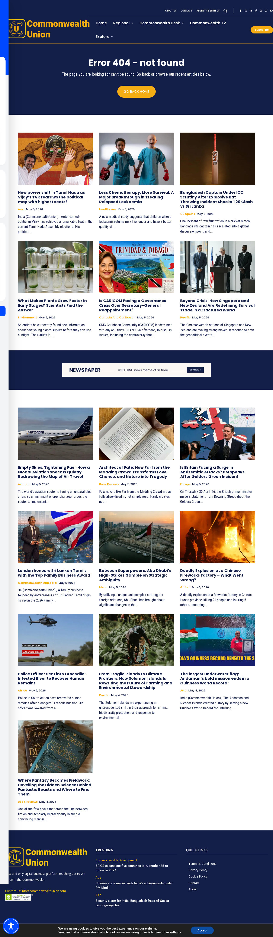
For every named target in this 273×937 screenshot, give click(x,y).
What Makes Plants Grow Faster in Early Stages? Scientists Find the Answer (52, 305)
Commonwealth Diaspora (37, 583)
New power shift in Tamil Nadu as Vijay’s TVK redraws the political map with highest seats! (51, 197)
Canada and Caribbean (117, 317)
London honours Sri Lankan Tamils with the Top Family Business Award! (55, 573)
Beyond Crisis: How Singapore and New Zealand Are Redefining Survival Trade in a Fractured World (217, 305)
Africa (22, 691)
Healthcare (107, 209)
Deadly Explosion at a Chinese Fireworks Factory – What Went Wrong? (211, 575)
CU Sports (187, 214)
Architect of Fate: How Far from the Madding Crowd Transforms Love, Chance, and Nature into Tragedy (134, 472)
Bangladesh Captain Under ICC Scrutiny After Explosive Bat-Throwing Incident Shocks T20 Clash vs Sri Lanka (216, 199)
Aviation (24, 484)
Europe (185, 484)
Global (185, 587)
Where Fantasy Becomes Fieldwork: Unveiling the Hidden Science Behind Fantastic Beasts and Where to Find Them (54, 787)
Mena (103, 587)
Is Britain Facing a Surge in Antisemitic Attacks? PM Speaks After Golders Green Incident (212, 472)
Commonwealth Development (116, 860)
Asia (21, 209)
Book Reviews (109, 484)
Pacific (185, 317)
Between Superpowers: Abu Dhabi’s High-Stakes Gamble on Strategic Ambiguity (135, 575)
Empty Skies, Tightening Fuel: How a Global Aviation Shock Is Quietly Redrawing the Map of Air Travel (54, 472)
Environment (27, 317)
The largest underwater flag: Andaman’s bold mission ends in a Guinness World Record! (214, 678)
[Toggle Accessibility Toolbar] (11, 926)
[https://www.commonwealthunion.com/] (43, 28)
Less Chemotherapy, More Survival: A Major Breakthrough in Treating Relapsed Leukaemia (136, 197)
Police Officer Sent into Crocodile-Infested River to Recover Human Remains (52, 678)
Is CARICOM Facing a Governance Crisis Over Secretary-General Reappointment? (132, 305)
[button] (225, 11)
